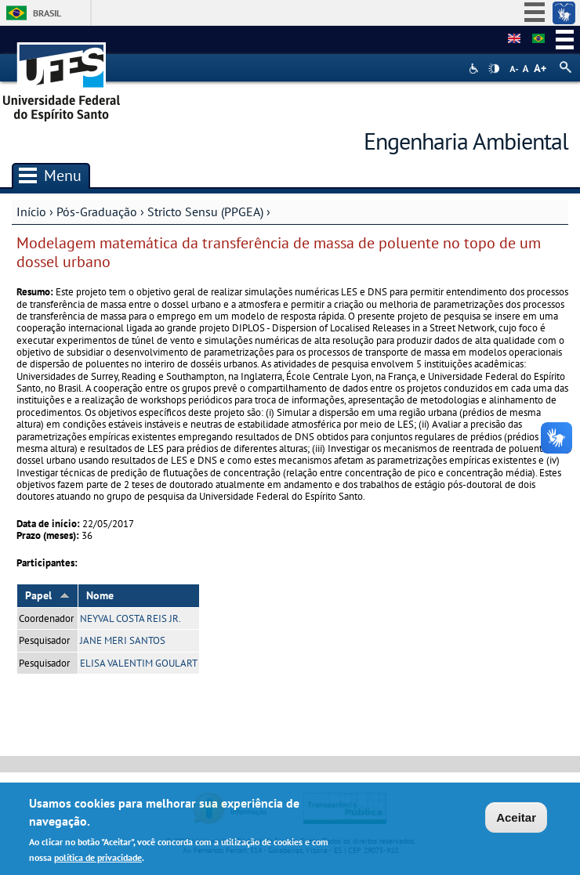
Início (31, 211)
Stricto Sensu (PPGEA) (205, 211)
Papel (47, 595)
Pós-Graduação (96, 211)
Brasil (47, 13)
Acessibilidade (475, 68)
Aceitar (516, 819)
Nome (100, 595)
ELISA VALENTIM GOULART (139, 663)
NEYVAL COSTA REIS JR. (130, 618)
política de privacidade (98, 860)
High (493, 68)
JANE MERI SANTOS (122, 640)
